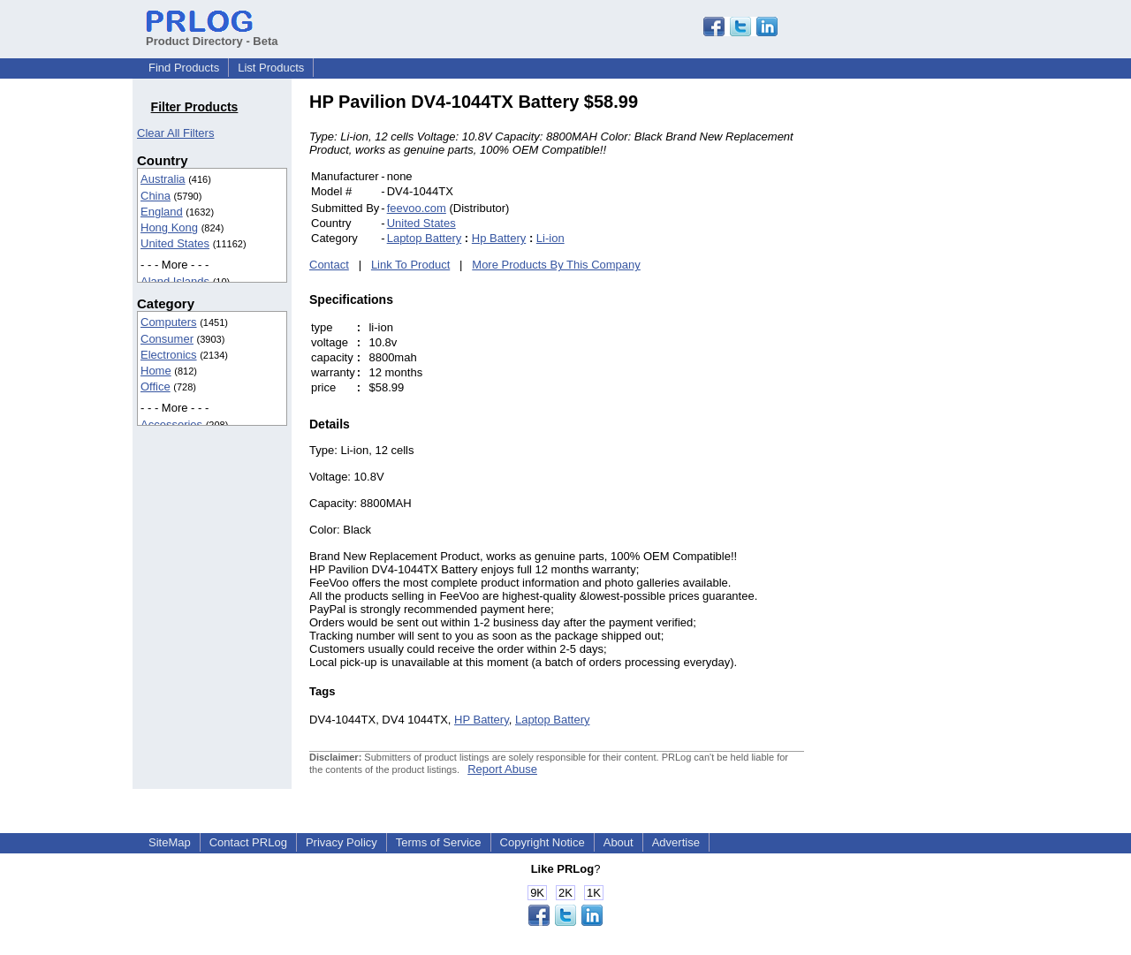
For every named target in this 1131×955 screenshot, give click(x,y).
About (618, 842)
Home (155, 370)
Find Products (183, 67)
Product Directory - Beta (212, 34)
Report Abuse (502, 769)
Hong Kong (169, 227)
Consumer (167, 338)
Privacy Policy (341, 842)
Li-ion (550, 238)
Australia (163, 179)
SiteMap (169, 842)
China (155, 195)
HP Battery (481, 719)
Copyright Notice (542, 842)
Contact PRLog (248, 842)
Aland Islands (174, 281)
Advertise (676, 842)
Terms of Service (439, 842)
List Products (271, 67)
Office (155, 386)
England (161, 211)
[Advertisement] (923, 357)
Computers (168, 322)
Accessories (171, 424)
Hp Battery (499, 238)
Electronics (168, 354)
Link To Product (410, 264)
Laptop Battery (424, 238)
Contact (329, 264)
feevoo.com (416, 208)
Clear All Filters (175, 133)
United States (174, 243)
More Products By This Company (556, 264)
